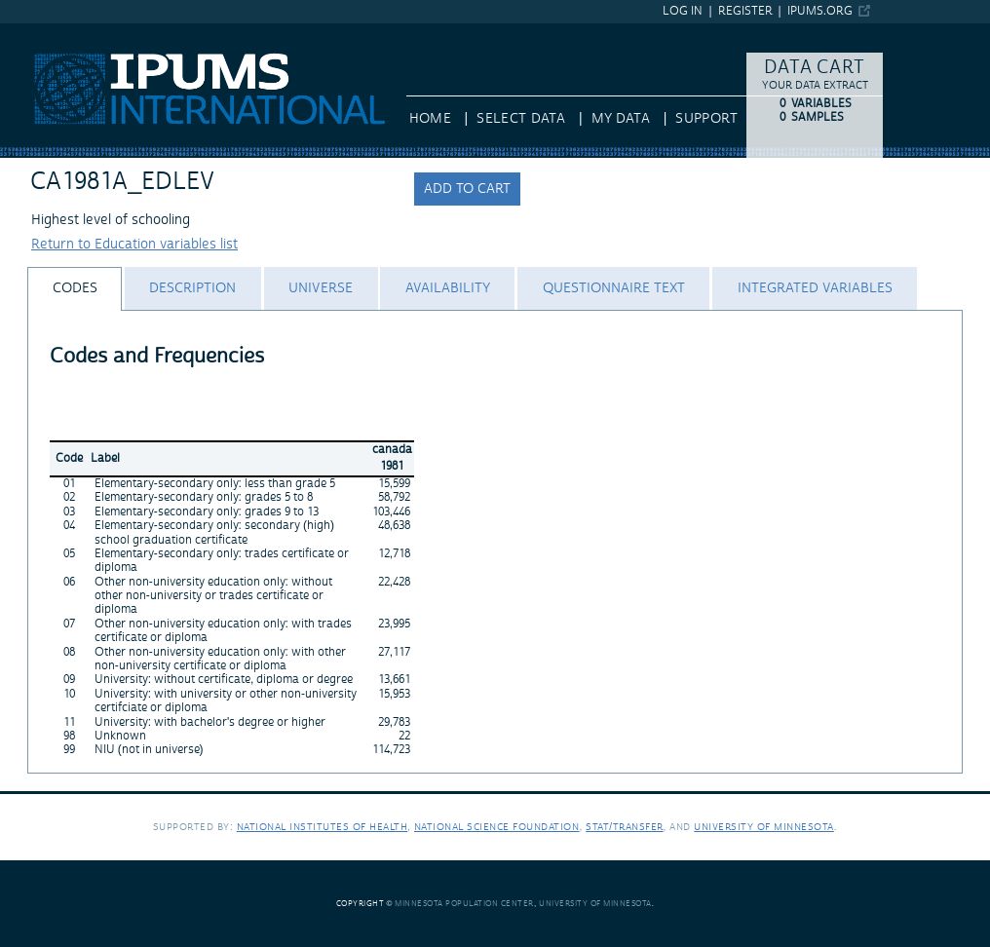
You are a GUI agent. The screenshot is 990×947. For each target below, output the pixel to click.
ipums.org (820, 11)
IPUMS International (63, 32)
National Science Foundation (497, 826)
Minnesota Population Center (464, 903)
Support (706, 119)
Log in (683, 11)
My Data (620, 119)
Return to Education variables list (134, 244)
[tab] (74, 289)
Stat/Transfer (624, 826)
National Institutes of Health (322, 826)
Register (745, 11)
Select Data (520, 119)
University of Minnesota (764, 826)
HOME (430, 119)
